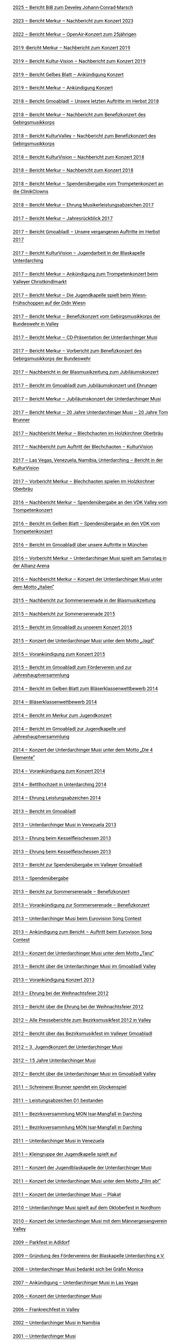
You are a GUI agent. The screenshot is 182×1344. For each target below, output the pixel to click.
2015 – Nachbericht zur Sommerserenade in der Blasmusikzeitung (84, 600)
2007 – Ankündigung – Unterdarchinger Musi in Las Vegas (75, 1282)
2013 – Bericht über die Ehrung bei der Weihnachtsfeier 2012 (78, 1006)
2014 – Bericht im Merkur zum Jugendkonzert (62, 715)
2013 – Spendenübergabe (40, 878)
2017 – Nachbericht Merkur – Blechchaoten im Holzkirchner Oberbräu (88, 433)
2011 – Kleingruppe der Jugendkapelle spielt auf (65, 1154)
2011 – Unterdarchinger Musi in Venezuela (58, 1141)
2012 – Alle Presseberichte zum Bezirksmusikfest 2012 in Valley (82, 1020)
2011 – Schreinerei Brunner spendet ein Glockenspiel (70, 1087)
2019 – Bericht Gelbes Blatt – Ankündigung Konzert (68, 74)
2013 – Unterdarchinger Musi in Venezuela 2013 (64, 825)
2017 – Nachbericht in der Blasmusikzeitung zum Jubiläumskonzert (86, 372)
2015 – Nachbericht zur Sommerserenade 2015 (64, 614)
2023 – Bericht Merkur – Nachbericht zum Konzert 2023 (73, 21)
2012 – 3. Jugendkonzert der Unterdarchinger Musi (67, 1047)
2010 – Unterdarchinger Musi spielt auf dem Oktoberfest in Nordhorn (87, 1207)
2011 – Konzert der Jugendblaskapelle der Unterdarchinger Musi (82, 1167)
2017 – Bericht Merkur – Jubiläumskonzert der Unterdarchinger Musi (87, 399)
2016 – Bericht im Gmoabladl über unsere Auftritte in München (80, 545)
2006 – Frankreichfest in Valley (46, 1309)
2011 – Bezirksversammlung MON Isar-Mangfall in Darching (77, 1114)
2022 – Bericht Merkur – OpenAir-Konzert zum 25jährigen (74, 34)
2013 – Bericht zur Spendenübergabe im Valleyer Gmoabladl (77, 865)
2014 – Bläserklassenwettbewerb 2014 (55, 702)
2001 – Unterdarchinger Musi (44, 1336)
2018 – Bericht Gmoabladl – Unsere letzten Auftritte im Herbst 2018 (86, 101)
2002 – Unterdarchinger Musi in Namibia (56, 1322)
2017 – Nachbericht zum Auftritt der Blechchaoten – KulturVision (83, 447)
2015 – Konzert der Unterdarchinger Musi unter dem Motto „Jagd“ (83, 641)
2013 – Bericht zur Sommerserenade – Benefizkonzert (71, 891)
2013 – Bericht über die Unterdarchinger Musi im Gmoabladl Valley (84, 966)
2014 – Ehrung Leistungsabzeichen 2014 (57, 798)
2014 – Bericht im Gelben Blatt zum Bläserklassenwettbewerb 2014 (85, 688)
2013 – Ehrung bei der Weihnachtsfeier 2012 (60, 993)
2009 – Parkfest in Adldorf (41, 1242)
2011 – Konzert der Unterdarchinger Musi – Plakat (67, 1194)
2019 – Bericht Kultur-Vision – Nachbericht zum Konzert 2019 (79, 61)
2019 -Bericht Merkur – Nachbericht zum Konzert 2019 (71, 48)
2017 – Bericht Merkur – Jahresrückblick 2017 (63, 218)
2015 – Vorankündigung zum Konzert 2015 (59, 654)
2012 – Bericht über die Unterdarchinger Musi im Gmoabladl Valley (84, 1074)
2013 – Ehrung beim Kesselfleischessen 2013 (62, 838)
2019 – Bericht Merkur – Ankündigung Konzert (63, 88)
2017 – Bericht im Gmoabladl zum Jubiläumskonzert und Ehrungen (85, 385)
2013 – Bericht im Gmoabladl (44, 811)
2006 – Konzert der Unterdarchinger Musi (57, 1296)
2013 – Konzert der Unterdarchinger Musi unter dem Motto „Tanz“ (83, 953)
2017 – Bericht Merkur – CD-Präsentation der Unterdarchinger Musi (85, 337)
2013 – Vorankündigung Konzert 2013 (53, 980)
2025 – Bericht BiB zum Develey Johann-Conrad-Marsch (73, 7)
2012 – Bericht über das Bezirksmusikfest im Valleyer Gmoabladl (82, 1033)
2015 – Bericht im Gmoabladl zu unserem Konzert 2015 (72, 627)
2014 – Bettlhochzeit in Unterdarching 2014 (59, 784)
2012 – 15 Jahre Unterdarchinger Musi (54, 1060)
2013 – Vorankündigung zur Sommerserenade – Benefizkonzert (81, 905)
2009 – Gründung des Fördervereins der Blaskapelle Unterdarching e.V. (88, 1256)
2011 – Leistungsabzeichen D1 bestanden (58, 1100)
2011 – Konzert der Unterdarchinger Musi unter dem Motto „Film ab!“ (87, 1181)
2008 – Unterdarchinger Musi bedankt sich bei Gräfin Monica (78, 1269)
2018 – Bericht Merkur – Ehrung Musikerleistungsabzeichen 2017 (83, 205)
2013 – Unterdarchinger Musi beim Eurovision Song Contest (77, 918)
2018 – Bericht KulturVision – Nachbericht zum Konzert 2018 (78, 157)
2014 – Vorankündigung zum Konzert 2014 (59, 771)
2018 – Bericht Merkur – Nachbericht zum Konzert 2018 (73, 170)
